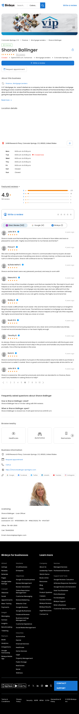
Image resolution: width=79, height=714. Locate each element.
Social (3, 596)
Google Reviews (22, 607)
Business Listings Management (22, 619)
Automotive (20, 636)
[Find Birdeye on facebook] (29, 685)
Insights (4, 623)
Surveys (4, 620)
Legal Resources (46, 610)
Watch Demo (44, 574)
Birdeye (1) (56, 225)
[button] (3, 382)
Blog (41, 585)
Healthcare (20, 647)
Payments (5, 607)
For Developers (59, 597)
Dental (18, 640)
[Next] (72, 435)
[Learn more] (39, 493)
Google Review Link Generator (65, 587)
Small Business (21, 567)
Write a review (70, 5)
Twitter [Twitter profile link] (34, 475)
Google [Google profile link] (10, 475)
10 (40, 382)
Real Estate (20, 665)
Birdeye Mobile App (6, 657)
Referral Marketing (22, 600)
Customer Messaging (24, 596)
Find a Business (59, 594)
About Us (43, 567)
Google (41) (37, 225)
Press (42, 588)
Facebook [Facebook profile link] (22, 475)
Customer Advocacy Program (65, 608)
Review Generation (23, 587)
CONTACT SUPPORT (61, 685)
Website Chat (21, 603)
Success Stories (45, 599)
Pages (3, 578)
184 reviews (20, 54)
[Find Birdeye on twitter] (33, 685)
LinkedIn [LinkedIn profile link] (45, 475)
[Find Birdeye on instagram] (42, 685)
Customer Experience (24, 624)
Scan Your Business (61, 590)
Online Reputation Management (23, 591)
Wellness (19, 673)
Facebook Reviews (23, 614)
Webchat (4, 592)
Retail (18, 669)
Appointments (6, 600)
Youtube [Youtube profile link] (57, 475)
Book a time (44, 578)
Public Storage (21, 662)
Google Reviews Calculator (64, 579)
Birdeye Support (60, 601)
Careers (42, 596)
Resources (43, 581)
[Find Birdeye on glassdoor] (51, 685)
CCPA (47, 700)
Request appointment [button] (14, 459)
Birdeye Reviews (46, 603)
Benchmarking (6, 627)
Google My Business (23, 611)
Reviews (4, 570)
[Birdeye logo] (8, 5)
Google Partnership (5, 651)
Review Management (24, 583)
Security (29, 700)
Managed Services (60, 567)
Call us (8, 464)
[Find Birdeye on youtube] (46, 685)
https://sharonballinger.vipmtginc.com (21, 469)
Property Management (24, 658)
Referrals (4, 574)
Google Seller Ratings (6, 582)
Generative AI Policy (56, 700)
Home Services (21, 651)
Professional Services (61, 570)
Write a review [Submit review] (38, 63)
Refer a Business (60, 605)
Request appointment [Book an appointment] (14, 69)
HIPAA (41, 700)
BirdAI (3, 639)
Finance (25, 40)
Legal (18, 654)
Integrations (6, 647)
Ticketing (4, 630)
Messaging (5, 616)
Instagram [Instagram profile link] (70, 475)
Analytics (4, 643)
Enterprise (19, 570)
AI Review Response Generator (65, 583)
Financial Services (22, 644)
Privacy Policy (19, 700)
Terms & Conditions (5, 700)
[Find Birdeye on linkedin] (38, 685)
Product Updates (46, 592)
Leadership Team (46, 570)
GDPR (36, 700)
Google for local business (25, 579)
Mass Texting (6, 603)
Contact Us (44, 614)
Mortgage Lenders (38, 40)
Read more (6, 100)
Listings (4, 567)
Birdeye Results (45, 607)
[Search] (42, 5)
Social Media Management (26, 627)
